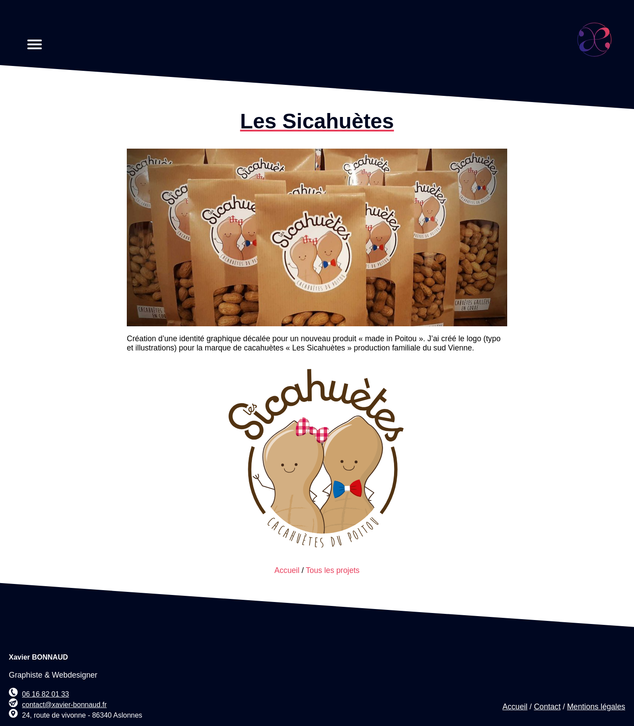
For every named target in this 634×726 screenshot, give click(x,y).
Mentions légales (596, 706)
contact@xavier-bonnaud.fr (64, 704)
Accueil (286, 570)
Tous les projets (332, 570)
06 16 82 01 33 (45, 694)
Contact (547, 706)
